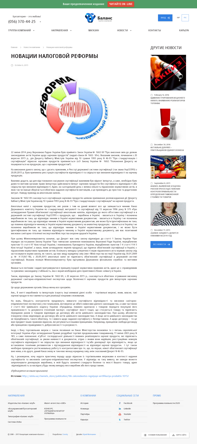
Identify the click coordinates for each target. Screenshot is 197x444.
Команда (84, 409)
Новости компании (32, 47)
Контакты (154, 30)
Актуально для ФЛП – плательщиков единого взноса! (167, 148)
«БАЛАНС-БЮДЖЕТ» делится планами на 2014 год (164, 234)
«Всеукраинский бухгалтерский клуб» (22, 410)
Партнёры (85, 414)
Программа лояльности (55, 419)
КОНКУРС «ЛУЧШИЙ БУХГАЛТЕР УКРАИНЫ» (54, 411)
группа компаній (98, 18)
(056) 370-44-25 (22, 22)
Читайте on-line (120, 4)
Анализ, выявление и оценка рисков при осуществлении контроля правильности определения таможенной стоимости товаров (165, 191)
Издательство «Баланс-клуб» (21, 403)
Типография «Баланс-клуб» (20, 416)
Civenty (65, 434)
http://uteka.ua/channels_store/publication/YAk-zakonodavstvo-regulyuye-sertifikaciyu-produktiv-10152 (75, 376)
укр (178, 18)
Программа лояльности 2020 (166, 403)
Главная (14, 47)
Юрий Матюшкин (89, 434)
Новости (122, 30)
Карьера (184, 30)
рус (185, 18)
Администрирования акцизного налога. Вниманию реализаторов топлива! (167, 100)
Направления (59, 30)
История (84, 403)
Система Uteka (14, 422)
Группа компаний (19, 30)
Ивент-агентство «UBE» (55, 403)
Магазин (93, 30)
